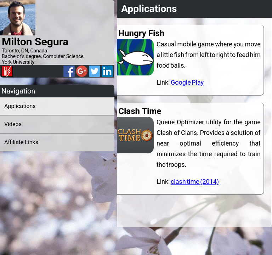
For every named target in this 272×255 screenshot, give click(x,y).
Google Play (188, 82)
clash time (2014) (196, 181)
